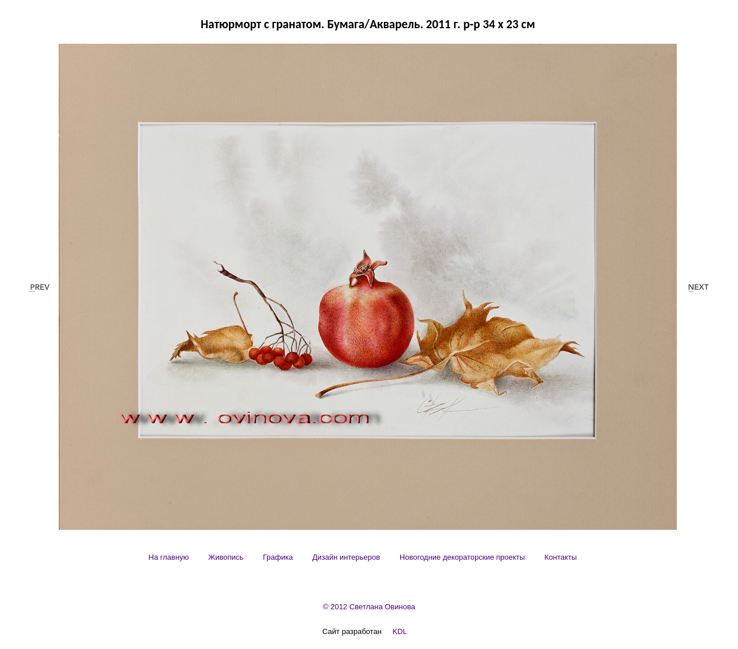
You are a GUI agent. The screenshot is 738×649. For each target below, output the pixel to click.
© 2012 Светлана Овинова (369, 606)
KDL (400, 631)
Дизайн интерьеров (346, 557)
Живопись (225, 557)
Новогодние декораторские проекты (462, 557)
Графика (278, 557)
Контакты (560, 557)
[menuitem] (169, 557)
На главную (169, 557)
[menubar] (363, 557)
